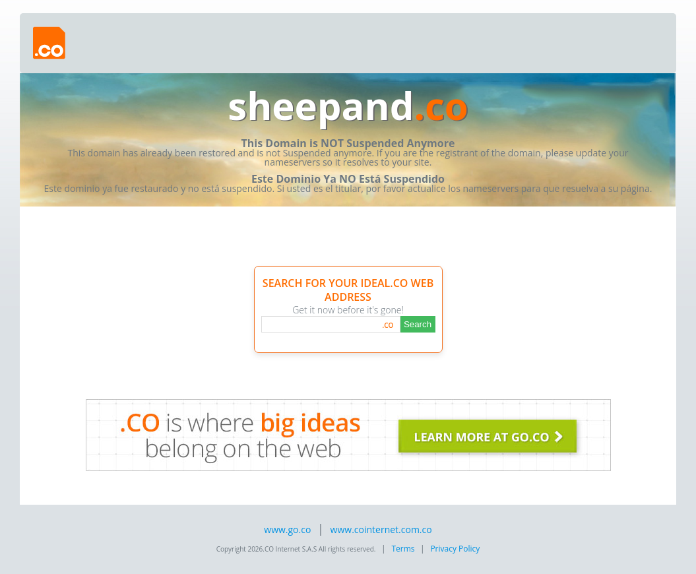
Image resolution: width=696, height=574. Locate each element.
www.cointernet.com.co (381, 529)
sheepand (348, 105)
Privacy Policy (455, 548)
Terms (402, 548)
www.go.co (287, 529)
